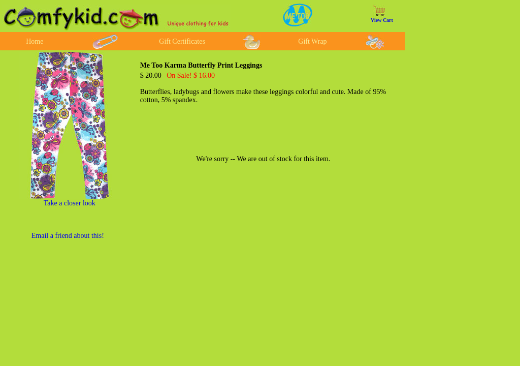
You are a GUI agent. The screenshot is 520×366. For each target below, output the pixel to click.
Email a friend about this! (67, 235)
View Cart (382, 20)
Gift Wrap (312, 41)
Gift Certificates (182, 41)
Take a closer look (69, 203)
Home (34, 41)
